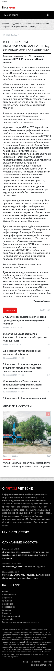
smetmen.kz (7, 619)
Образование (8, 607)
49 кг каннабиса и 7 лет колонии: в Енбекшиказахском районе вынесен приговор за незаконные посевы (22, 384)
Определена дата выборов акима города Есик (24, 566)
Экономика (7, 604)
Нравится (10, 310)
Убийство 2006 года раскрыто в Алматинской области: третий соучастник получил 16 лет (25, 337)
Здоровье (16, 23)
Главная (5, 23)
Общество (7, 598)
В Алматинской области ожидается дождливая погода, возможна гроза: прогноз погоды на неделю (22, 368)
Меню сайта (27, 14)
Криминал (7, 601)
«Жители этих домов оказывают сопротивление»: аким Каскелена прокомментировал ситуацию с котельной (25, 555)
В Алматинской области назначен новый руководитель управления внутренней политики (25, 320)
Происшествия (9, 595)
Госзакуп (6, 613)
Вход (4, 1)
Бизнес (5, 591)
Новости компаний (11, 616)
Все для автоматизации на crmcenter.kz (21, 622)
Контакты (35, 662)
